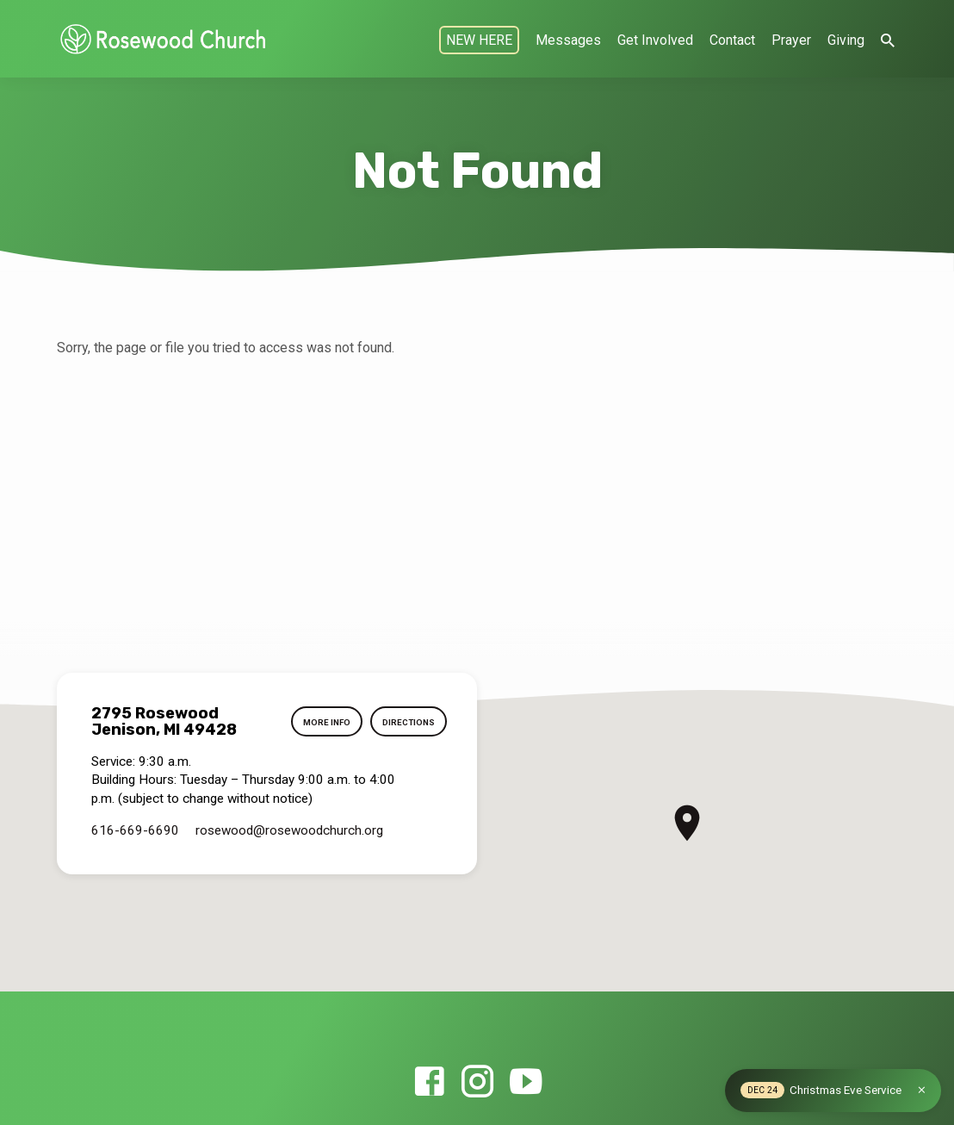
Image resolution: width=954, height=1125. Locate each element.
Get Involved (655, 40)
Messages (568, 40)
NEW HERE (479, 40)
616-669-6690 (135, 830)
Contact (732, 40)
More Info (323, 722)
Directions (408, 722)
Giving (845, 40)
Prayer (791, 40)
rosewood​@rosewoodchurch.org (289, 830)
